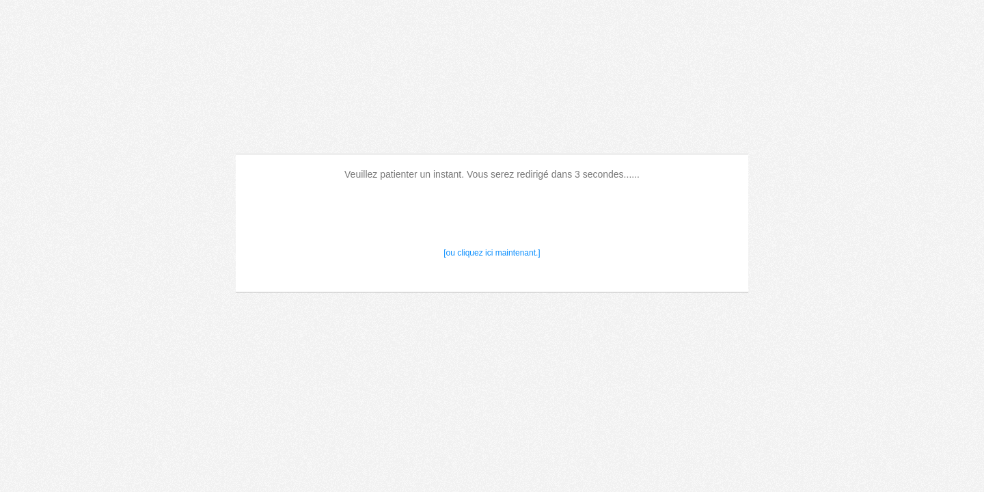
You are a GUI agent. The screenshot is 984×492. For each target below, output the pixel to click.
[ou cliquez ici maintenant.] (491, 253)
